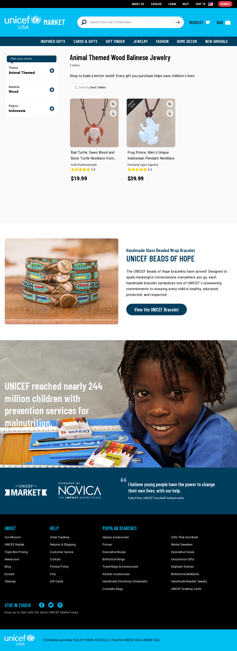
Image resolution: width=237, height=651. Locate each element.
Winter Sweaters (182, 544)
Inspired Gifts (53, 41)
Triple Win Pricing (16, 552)
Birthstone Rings (114, 559)
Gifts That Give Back (184, 537)
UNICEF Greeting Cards (186, 589)
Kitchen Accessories (116, 574)
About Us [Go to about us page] (138, 4)
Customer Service (61, 552)
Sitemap (10, 581)
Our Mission (13, 537)
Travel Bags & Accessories (120, 566)
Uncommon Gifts (182, 559)
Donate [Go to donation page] (225, 4)
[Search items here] (125, 22)
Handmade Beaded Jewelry (189, 581)
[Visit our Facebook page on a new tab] (42, 605)
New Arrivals (216, 41)
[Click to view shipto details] (204, 4)
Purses (107, 544)
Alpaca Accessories (116, 537)
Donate (9, 574)
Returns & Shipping (63, 544)
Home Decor (187, 41)
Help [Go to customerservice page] (185, 4)
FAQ (53, 574)
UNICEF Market (14, 544)
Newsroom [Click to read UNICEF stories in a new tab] (12, 559)
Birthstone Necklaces (185, 574)
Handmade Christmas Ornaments (125, 581)
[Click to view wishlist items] (199, 22)
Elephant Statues (182, 566)
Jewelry (140, 41)
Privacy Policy (59, 566)
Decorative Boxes (114, 552)
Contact (55, 559)
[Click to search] (177, 22)
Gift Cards (56, 581)
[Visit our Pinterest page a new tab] (60, 605)
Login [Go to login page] (172, 4)
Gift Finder (115, 41)
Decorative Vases (182, 552)
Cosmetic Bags (113, 589)
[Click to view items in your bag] (223, 22)
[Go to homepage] (35, 22)
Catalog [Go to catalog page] (156, 4)
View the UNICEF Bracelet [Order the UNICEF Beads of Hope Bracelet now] (156, 309)
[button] (113, 104)
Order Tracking (59, 537)
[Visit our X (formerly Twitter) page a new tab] (51, 605)
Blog (8, 566)
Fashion (162, 41)
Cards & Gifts (85, 41)
